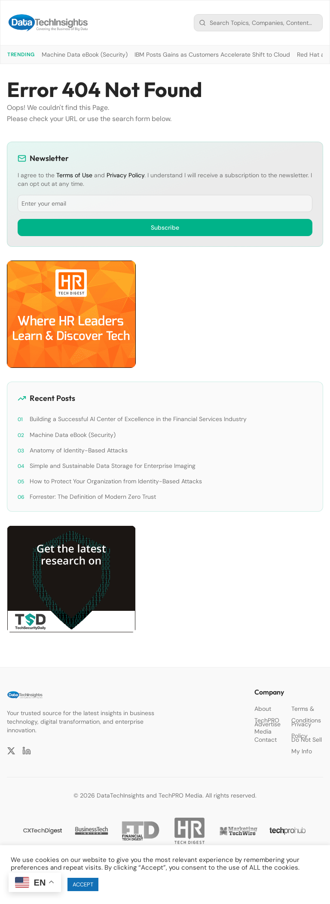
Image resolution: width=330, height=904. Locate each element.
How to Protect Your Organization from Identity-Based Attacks (116, 481)
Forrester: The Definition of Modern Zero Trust (93, 497)
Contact (265, 739)
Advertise (267, 724)
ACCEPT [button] (83, 884)
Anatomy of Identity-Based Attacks (79, 450)
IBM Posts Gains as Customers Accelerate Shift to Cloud (212, 54)
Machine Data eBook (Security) (85, 54)
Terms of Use (74, 175)
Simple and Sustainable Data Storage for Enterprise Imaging (113, 466)
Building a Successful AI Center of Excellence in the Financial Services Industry (138, 419)
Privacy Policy (125, 175)
